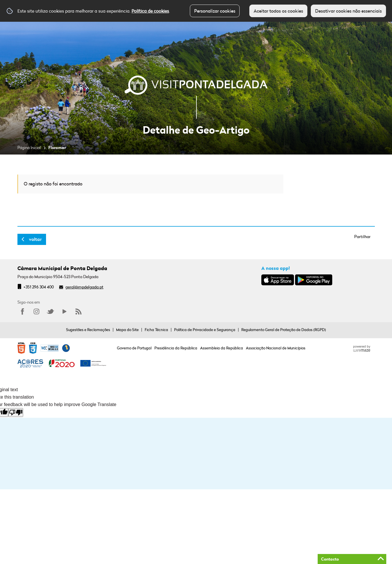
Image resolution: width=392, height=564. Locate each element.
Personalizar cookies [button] (214, 11)
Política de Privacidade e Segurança (204, 329)
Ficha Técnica (156, 329)
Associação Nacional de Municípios (275, 348)
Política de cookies (150, 11)
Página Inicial (29, 147)
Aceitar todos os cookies (278, 11)
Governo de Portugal (134, 348)
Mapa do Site (127, 329)
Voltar (35, 239)
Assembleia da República (221, 348)
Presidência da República (175, 348)
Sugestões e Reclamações (88, 329)
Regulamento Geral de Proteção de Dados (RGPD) (283, 329)
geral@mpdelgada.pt (84, 287)
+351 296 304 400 (38, 287)
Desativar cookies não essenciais (348, 11)
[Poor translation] (15, 412)
